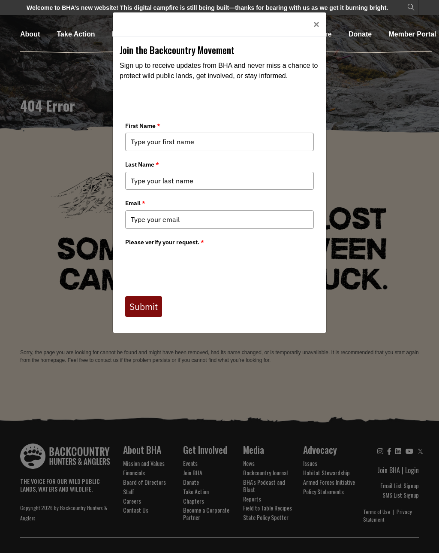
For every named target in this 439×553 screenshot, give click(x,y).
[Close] (316, 24)
